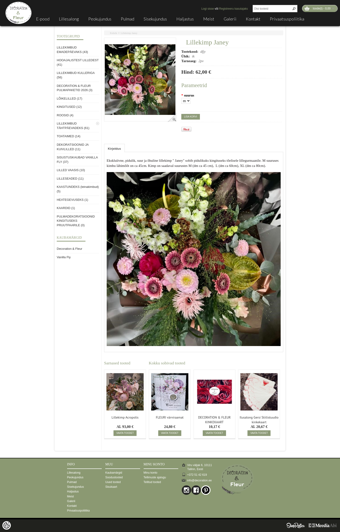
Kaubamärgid (113, 472)
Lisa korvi (190, 116)
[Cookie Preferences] (6, 525)
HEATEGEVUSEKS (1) (72, 200)
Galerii (230, 19)
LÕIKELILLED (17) (69, 98)
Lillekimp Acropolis (125, 417)
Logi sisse (207, 8)
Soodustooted (114, 477)
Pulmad (127, 19)
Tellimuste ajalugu (155, 477)
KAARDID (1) (66, 208)
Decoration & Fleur (69, 248)
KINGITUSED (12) (69, 107)
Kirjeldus (114, 148)
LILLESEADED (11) (70, 178)
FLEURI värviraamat (170, 417)
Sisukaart (111, 486)
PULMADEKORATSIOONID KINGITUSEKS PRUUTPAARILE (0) (76, 221)
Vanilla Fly (64, 257)
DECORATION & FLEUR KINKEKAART (214, 419)
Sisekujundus (155, 19)
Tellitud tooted (152, 482)
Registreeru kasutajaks (233, 8)
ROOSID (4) (65, 115)
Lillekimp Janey (129, 33)
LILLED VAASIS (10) (71, 170)
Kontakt (253, 19)
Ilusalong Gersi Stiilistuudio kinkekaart (259, 419)
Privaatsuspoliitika (287, 19)
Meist (208, 19)
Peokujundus (99, 19)
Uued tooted (113, 482)
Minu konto (151, 472)
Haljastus (185, 19)
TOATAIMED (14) (68, 136)
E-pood (42, 19)
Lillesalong (69, 19)
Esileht (113, 33)
